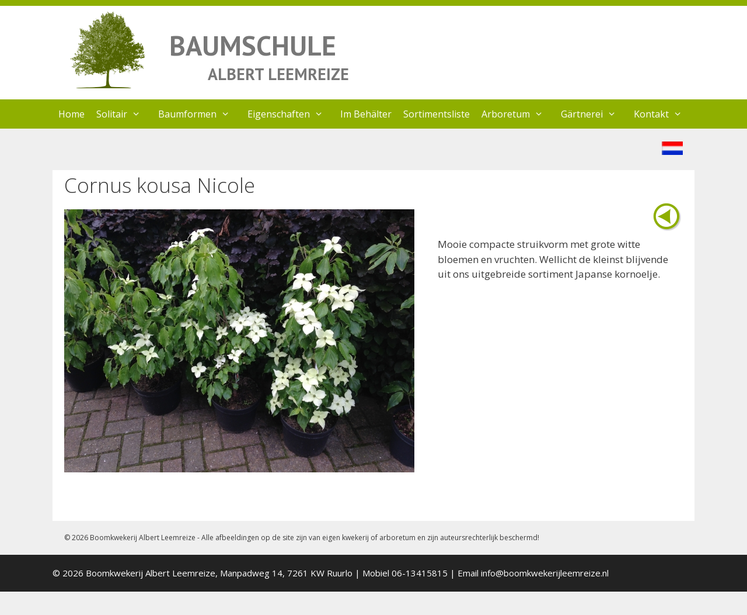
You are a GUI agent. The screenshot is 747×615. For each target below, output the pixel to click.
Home (71, 114)
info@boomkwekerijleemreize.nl (545, 573)
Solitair (124, 114)
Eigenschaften (291, 114)
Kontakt (664, 114)
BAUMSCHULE (252, 45)
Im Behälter (366, 114)
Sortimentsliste (436, 114)
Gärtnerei (594, 114)
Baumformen (200, 114)
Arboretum (518, 114)
